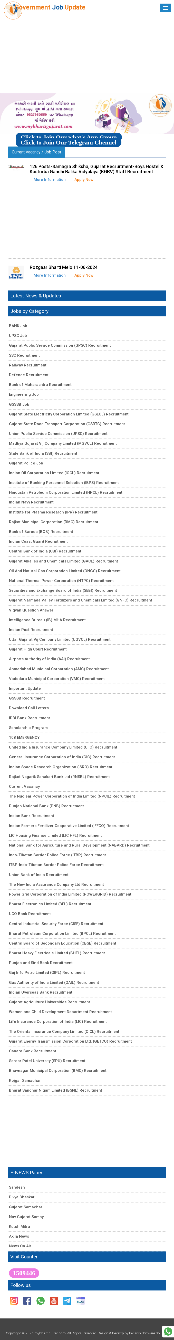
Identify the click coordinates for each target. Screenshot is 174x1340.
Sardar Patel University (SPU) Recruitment (47, 1061)
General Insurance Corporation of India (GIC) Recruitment (62, 757)
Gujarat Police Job (26, 463)
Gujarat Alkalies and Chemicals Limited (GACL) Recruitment (63, 561)
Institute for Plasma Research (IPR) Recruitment (53, 512)
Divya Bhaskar (22, 1197)
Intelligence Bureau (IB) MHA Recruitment (47, 620)
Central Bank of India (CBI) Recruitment (45, 551)
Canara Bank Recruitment (32, 1051)
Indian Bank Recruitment (31, 815)
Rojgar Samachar (25, 1080)
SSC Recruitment (24, 355)
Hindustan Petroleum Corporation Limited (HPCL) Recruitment (65, 492)
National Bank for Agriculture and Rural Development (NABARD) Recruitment (79, 845)
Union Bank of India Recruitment (39, 874)
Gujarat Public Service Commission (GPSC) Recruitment (60, 345)
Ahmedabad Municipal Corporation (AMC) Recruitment (59, 669)
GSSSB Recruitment (27, 698)
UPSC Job (18, 335)
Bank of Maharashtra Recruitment (40, 384)
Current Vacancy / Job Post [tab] (36, 152)
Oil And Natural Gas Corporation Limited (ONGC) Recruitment (65, 571)
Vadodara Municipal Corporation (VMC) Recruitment (57, 678)
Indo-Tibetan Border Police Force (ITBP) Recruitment (57, 855)
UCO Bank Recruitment (30, 913)
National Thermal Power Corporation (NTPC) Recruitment (61, 580)
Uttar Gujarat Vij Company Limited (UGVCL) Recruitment (60, 639)
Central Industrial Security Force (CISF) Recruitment (56, 923)
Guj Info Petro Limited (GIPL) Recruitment (47, 972)
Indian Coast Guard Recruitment (38, 541)
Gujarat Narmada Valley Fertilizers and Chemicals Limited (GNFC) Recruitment (80, 600)
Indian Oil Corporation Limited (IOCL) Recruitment (54, 473)
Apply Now (83, 179)
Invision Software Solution (148, 1333)
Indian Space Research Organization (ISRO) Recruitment (60, 767)
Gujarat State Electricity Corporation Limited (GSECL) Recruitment (69, 414)
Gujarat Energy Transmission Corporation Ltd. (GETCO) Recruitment (70, 1041)
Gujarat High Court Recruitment (38, 649)
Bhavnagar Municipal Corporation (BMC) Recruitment (58, 1070)
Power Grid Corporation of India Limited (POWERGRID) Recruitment (70, 894)
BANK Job (18, 326)
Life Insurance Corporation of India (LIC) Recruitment (58, 1021)
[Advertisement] (87, 55)
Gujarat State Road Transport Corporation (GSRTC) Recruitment (67, 424)
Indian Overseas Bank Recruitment (40, 992)
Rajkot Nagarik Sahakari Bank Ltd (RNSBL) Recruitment (59, 776)
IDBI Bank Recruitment (29, 718)
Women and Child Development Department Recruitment (60, 1011)
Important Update (25, 688)
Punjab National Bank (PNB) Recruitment (46, 806)
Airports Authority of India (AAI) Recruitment (49, 659)
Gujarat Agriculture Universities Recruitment (49, 1002)
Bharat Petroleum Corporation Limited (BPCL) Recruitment (62, 933)
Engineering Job (24, 394)
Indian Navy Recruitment (31, 502)
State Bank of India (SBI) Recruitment (43, 453)
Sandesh (17, 1187)
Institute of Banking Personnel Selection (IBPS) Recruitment (64, 482)
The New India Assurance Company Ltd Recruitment (56, 884)
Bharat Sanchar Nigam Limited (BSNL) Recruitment (55, 1090)
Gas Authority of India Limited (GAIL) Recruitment (54, 982)
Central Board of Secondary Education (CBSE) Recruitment (62, 943)
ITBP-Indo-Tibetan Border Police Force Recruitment (56, 864)
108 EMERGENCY (24, 737)
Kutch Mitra (19, 1226)
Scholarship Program (28, 727)
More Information (50, 179)
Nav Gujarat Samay (26, 1217)
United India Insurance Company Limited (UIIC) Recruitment (63, 747)
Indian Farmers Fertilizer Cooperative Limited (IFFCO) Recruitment (69, 825)
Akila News (19, 1236)
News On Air (20, 1246)
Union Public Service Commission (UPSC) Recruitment (58, 433)
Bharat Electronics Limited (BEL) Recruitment (50, 904)
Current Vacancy (24, 786)
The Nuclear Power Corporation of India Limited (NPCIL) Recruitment (72, 796)
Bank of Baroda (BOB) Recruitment (41, 531)
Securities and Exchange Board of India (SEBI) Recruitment (63, 590)
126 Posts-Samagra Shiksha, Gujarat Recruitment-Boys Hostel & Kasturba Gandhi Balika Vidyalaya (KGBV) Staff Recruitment (96, 169)
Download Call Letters (29, 708)
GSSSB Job (19, 404)
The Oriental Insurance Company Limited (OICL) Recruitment (64, 1031)
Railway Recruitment (27, 365)
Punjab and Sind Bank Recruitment (41, 962)
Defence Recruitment (29, 375)
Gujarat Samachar (25, 1207)
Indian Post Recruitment (31, 629)
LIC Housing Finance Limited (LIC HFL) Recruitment (55, 835)
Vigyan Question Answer (31, 610)
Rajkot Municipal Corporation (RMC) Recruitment (53, 522)
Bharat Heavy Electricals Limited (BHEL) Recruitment (57, 953)
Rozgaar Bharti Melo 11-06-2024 (64, 267)
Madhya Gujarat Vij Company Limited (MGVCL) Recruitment (63, 443)
